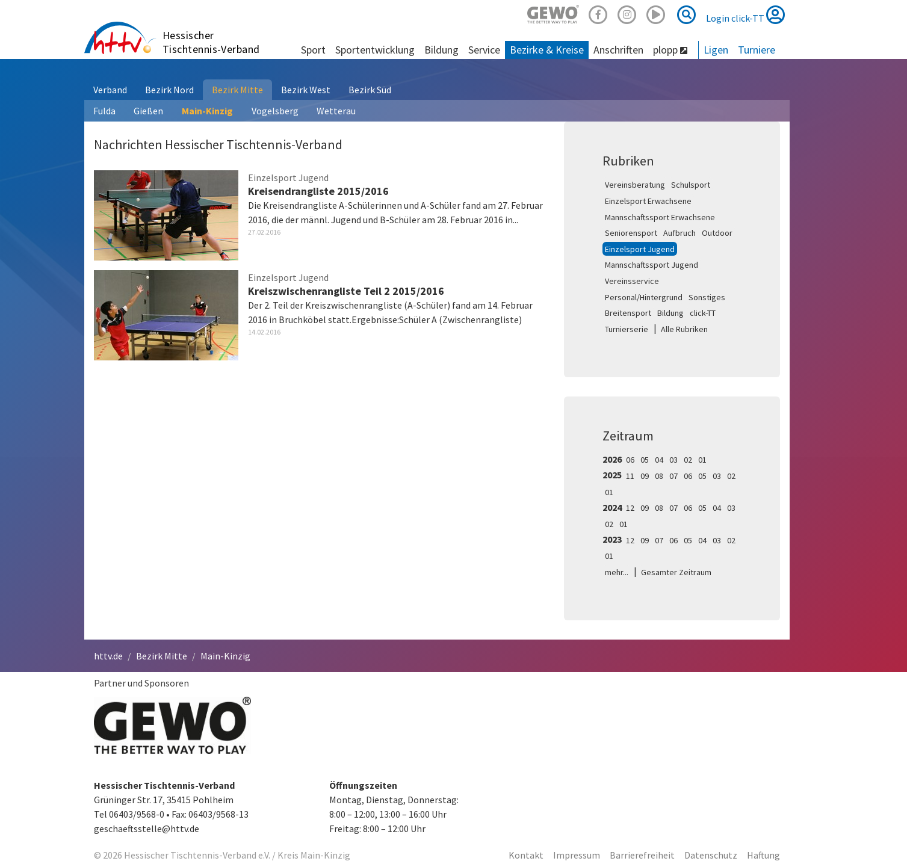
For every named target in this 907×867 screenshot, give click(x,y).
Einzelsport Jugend (640, 249)
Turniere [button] (756, 50)
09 (644, 476)
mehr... (616, 572)
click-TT (703, 312)
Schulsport (690, 184)
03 (673, 459)
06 (630, 459)
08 (659, 476)
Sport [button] (313, 50)
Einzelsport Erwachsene (648, 201)
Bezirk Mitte (237, 90)
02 (688, 459)
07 (673, 476)
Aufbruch (679, 232)
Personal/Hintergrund (644, 297)
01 (702, 459)
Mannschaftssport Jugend (651, 264)
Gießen (148, 111)
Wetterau (336, 111)
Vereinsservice (632, 281)
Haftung (763, 855)
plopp (670, 50)
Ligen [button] (716, 50)
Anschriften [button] (618, 50)
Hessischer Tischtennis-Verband (211, 42)
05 (644, 459)
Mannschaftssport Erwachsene (660, 217)
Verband (110, 90)
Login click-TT (745, 14)
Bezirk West (305, 90)
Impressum (576, 855)
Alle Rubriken (684, 329)
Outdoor (717, 232)
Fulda (104, 111)
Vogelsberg (275, 111)
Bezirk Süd (369, 90)
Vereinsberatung (635, 184)
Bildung (670, 312)
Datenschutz (710, 855)
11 (630, 476)
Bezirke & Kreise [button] (547, 50)
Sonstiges (707, 297)
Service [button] (484, 50)
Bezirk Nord (169, 90)
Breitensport (628, 312)
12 (630, 507)
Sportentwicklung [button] (375, 50)
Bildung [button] (441, 50)
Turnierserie (626, 329)
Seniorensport (631, 232)
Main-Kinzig (207, 111)
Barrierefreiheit (642, 855)
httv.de (108, 656)
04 (659, 459)
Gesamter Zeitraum (676, 572)
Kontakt (526, 855)
